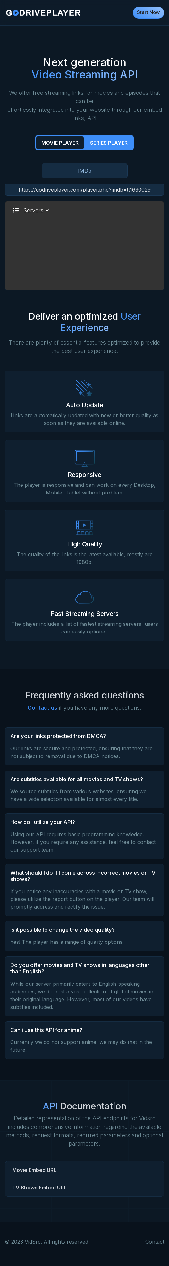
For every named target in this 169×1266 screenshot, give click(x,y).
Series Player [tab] (109, 143)
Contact (154, 1241)
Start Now (148, 12)
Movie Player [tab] (60, 143)
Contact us (42, 707)
